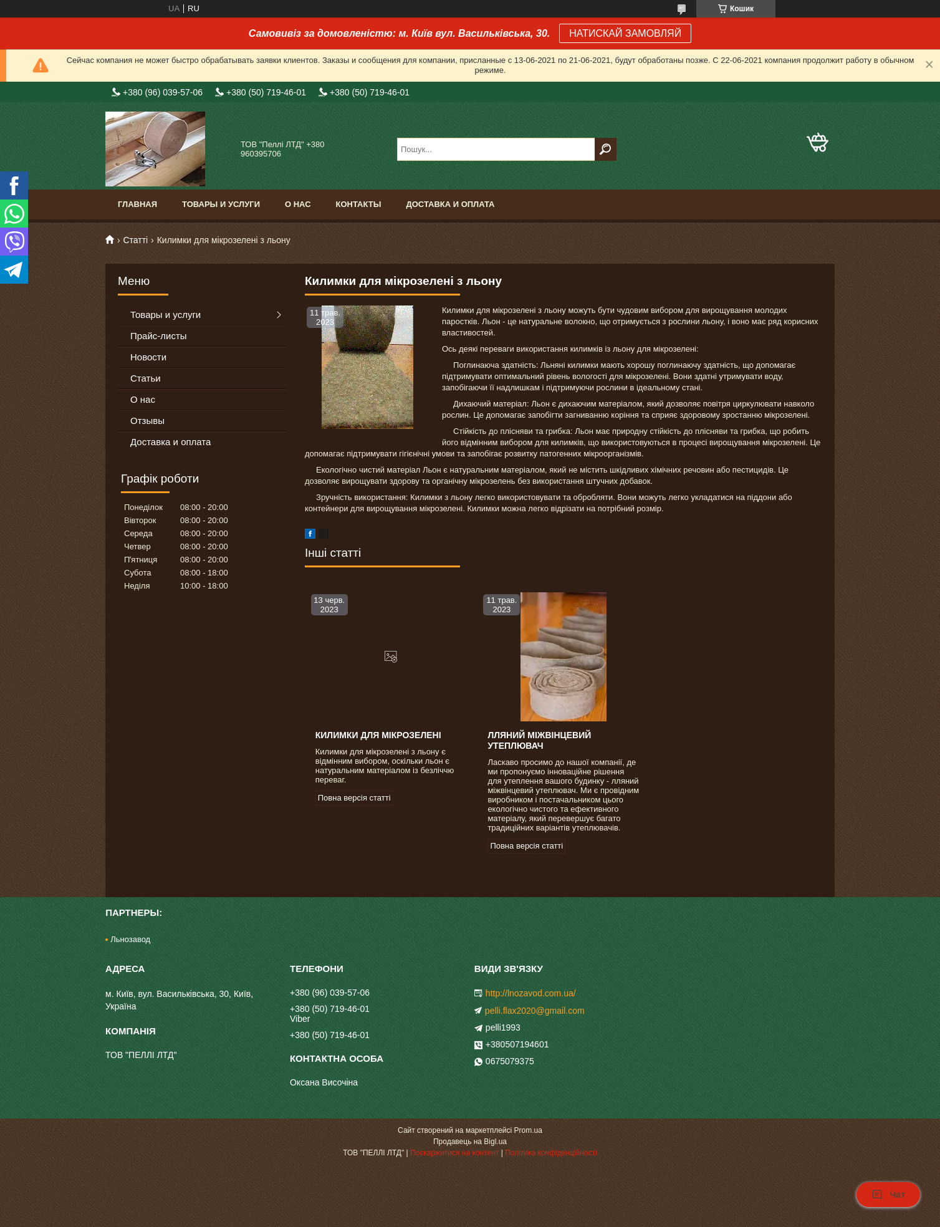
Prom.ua (528, 1130)
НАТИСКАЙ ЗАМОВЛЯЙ (625, 33)
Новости (148, 357)
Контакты (358, 204)
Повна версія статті (354, 797)
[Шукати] (605, 149)
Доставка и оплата (450, 204)
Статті (135, 240)
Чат (888, 1194)
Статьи (145, 378)
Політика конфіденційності (551, 1152)
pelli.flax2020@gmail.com (535, 1011)
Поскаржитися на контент (454, 1152)
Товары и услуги (221, 204)
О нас (298, 204)
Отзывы (147, 420)
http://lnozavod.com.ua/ (531, 993)
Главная (137, 204)
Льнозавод (130, 939)
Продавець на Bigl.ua (470, 1141)
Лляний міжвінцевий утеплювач (539, 740)
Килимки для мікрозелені (378, 735)
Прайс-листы (158, 335)
